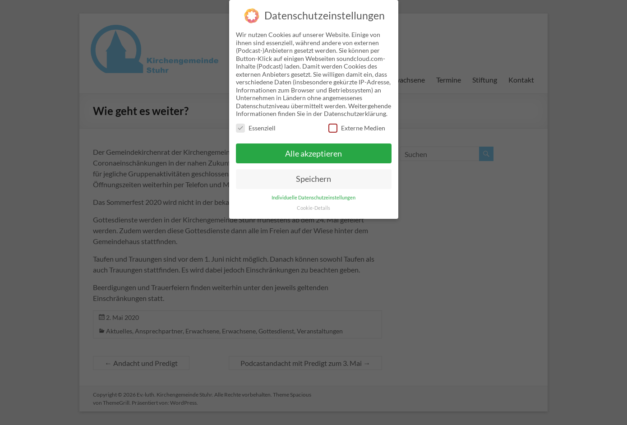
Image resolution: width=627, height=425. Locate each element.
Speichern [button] (313, 172)
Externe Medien (356, 121)
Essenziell (256, 121)
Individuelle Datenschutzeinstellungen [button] (313, 191)
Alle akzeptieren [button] (313, 147)
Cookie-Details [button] (313, 201)
